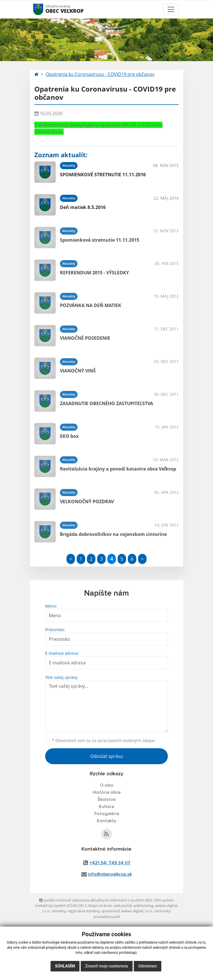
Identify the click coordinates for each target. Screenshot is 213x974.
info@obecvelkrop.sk (110, 874)
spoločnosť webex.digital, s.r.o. (127, 910)
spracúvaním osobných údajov (126, 740)
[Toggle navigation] (171, 9)
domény (59, 910)
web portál (123, 905)
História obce (107, 792)
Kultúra (106, 806)
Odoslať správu (106, 756)
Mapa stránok (100, 905)
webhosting (143, 905)
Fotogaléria (106, 813)
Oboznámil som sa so (103, 740)
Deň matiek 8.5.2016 (83, 207)
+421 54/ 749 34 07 (109, 863)
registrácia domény (84, 910)
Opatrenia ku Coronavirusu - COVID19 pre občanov (100, 74)
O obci (106, 785)
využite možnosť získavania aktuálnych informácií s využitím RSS (95, 900)
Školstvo (106, 799)
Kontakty (106, 820)
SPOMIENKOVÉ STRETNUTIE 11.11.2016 (103, 174)
